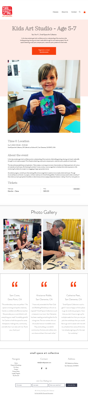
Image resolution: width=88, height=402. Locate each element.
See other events (44, 52)
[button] (85, 12)
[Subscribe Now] (71, 385)
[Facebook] (42, 368)
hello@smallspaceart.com (44, 363)
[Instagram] (46, 368)
